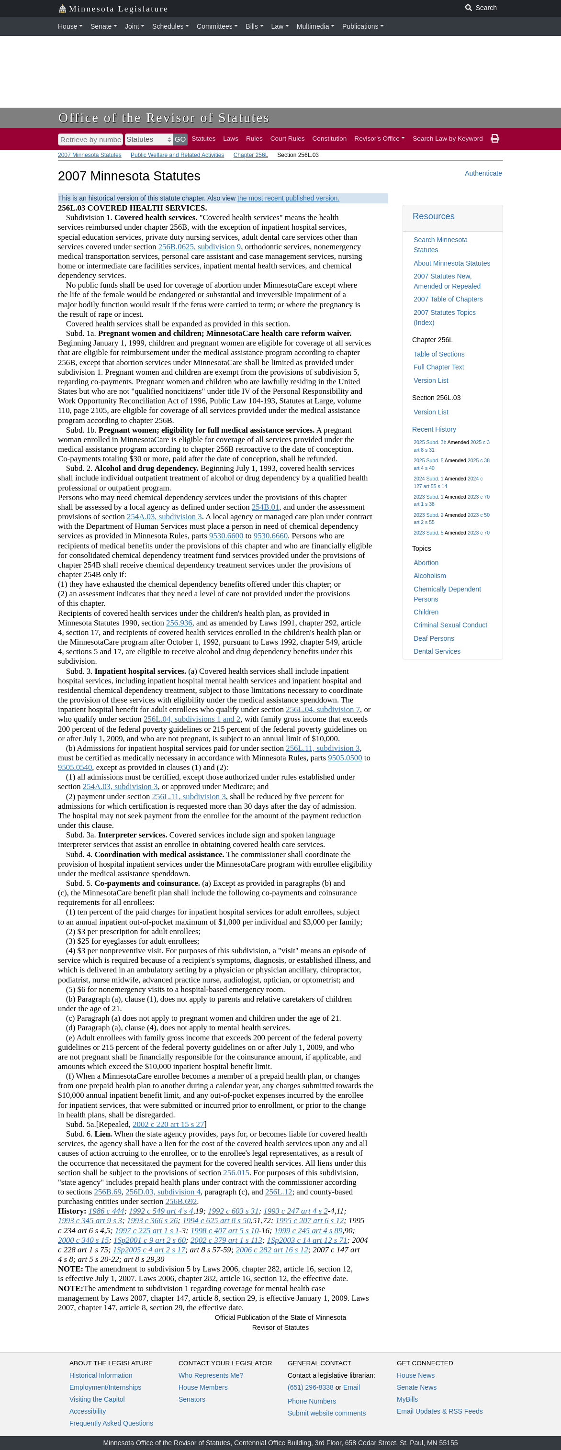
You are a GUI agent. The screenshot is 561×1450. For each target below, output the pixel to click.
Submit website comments (327, 1413)
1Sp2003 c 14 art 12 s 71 (307, 1240)
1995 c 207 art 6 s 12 (310, 1220)
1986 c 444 (106, 1211)
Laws (230, 138)
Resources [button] (434, 216)
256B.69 (108, 1191)
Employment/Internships (105, 1387)
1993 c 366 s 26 (152, 1220)
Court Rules (287, 138)
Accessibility (87, 1411)
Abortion (426, 563)
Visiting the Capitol (97, 1399)
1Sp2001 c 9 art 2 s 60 (149, 1240)
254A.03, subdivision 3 (164, 516)
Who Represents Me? (211, 1375)
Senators (192, 1399)
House (67, 26)
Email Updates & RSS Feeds (440, 1411)
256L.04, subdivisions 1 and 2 (192, 719)
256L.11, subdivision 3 (322, 748)
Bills (252, 26)
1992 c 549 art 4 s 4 (161, 1211)
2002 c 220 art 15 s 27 (168, 1124)
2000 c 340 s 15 (83, 1240)
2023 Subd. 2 (428, 515)
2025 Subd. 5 (428, 460)
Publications (360, 26)
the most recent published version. (288, 198)
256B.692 (181, 1201)
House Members (203, 1387)
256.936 (179, 622)
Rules (254, 138)
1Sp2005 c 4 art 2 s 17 (149, 1249)
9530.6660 (271, 535)
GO (180, 139)
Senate (101, 26)
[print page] (495, 139)
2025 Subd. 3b (430, 442)
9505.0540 (75, 767)
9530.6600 (226, 535)
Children (426, 612)
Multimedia (313, 26)
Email (351, 1387)
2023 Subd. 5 (428, 532)
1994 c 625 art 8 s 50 (216, 1220)
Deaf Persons (434, 638)
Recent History (434, 429)
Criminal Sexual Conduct (450, 625)
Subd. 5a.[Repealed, (95, 1124)
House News (416, 1375)
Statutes (203, 138)
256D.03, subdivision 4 (163, 1191)
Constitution (330, 138)
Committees (215, 26)
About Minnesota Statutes (452, 263)
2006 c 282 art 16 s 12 (272, 1249)
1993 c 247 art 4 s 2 (295, 1211)
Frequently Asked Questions (111, 1423)
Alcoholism (430, 576)
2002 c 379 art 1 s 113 (226, 1240)
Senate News (417, 1387)
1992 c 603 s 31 (233, 1211)
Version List (431, 380)
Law (277, 26)
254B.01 (265, 507)
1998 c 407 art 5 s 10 (225, 1230)
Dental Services (437, 651)
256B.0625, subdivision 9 (199, 246)
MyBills (407, 1399)
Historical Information (101, 1375)
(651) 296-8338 (311, 1387)
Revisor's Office (377, 138)
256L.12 (278, 1191)
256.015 (236, 1172)
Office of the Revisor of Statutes (164, 117)
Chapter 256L (251, 155)
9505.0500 (345, 757)
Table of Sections (439, 354)
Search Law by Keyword (448, 138)
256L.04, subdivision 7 (323, 709)
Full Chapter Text (439, 367)
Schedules (167, 26)
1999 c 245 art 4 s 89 (308, 1230)
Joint (132, 26)
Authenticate (483, 173)
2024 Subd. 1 (428, 478)
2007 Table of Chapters (448, 299)
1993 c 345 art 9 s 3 (90, 1220)
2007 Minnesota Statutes (90, 155)
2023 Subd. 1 (428, 497)
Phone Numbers (312, 1401)
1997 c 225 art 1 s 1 (147, 1230)
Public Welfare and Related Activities (177, 155)
